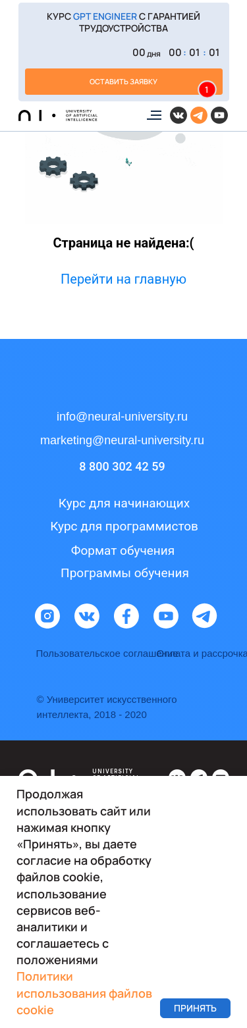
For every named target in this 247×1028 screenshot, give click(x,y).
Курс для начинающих (124, 503)
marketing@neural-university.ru (122, 440)
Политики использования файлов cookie (84, 992)
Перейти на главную (123, 279)
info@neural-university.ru (122, 416)
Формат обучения (123, 550)
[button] (123, 52)
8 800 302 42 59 (122, 466)
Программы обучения (125, 572)
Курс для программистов (124, 526)
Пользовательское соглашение (107, 653)
